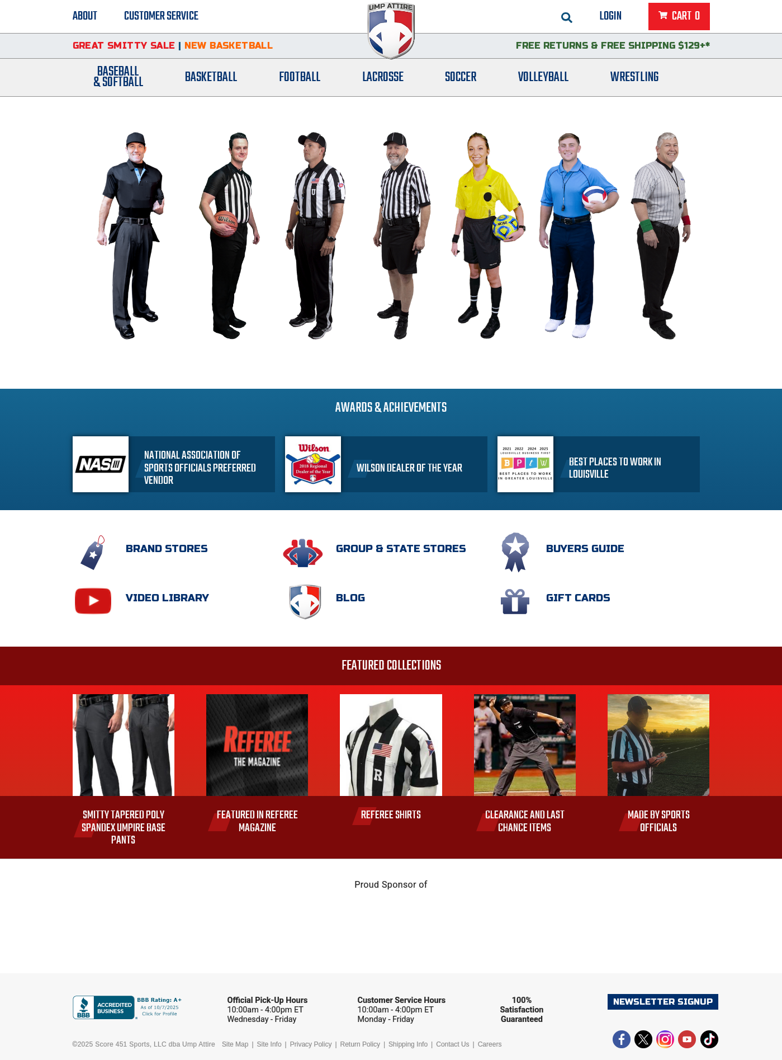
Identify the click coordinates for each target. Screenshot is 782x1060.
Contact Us (452, 1044)
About (85, 16)
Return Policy (360, 1044)
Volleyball (543, 79)
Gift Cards (578, 598)
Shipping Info (408, 1044)
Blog (350, 598)
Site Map (235, 1044)
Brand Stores (167, 549)
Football (299, 79)
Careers (490, 1044)
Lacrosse (383, 79)
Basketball (211, 79)
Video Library (167, 598)
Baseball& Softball (118, 80)
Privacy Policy (311, 1044)
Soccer (460, 79)
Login (611, 16)
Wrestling (634, 79)
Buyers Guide (585, 549)
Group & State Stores (401, 549)
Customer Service (161, 16)
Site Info (269, 1044)
